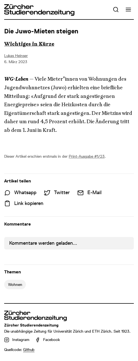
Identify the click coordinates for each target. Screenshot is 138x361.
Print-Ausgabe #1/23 (87, 156)
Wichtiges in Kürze (29, 44)
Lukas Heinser (16, 55)
